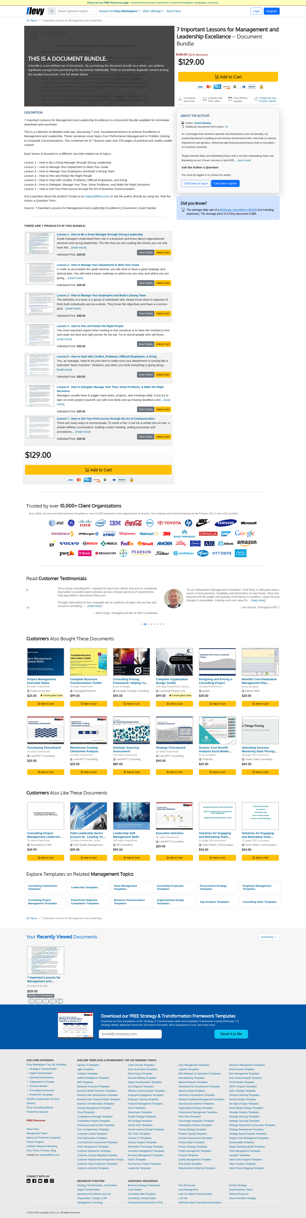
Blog (53, 1150)
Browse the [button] (119, 11)
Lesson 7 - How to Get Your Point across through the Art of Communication (106, 418)
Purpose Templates (189, 1155)
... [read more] (243, 160)
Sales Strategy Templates (242, 1090)
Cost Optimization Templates (92, 1138)
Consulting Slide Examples (142, 1194)
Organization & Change (40, 1081)
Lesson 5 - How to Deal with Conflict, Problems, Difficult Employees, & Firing (107, 356)
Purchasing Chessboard (44, 747)
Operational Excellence (40, 1077)
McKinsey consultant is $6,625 (238, 209)
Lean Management (188, 1189)
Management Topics (37, 1133)
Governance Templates (140, 1112)
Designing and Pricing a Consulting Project (215, 681)
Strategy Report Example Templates (248, 1133)
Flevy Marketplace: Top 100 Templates (46, 1064)
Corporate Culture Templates (92, 1133)
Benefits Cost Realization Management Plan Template (259, 682)
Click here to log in (196, 183)
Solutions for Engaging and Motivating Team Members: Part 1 (258, 836)
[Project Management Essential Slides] (45, 662)
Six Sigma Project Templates (244, 1103)
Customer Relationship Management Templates (101, 1159)
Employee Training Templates (143, 1099)
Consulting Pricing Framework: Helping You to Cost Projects (130, 682)
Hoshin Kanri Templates (140, 1125)
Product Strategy (237, 1185)
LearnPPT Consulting (42, 755)
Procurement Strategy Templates (213, 887)
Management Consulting (90, 1202)
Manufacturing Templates (192, 1078)
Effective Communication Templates (146, 1090)
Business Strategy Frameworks (144, 1185)
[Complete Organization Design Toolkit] (174, 662)
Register (271, 11)
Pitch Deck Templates (190, 1116)
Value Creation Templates (242, 1164)
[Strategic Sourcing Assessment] (131, 730)
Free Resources (187, 1185)
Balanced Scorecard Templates (93, 1086)
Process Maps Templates (192, 1142)
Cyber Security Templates (141, 1065)
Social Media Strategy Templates (246, 1108)
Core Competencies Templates (93, 1129)
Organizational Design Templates (170, 902)
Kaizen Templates (137, 1159)
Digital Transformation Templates (145, 1082)
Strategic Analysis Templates (244, 1112)
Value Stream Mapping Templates (246, 1168)
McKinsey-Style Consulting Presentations (200, 1202)
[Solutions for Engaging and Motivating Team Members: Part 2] (217, 816)
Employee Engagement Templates (146, 1095)
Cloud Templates (86, 1112)
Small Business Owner (241, 1189)
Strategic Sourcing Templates (244, 1121)
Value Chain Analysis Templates (245, 1159)
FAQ (29, 1150)
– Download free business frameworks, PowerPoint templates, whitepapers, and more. (153, 2)
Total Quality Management (88, 844)
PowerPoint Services (37, 1112)
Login (256, 11)
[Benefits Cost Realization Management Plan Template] (260, 662)
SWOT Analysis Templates (243, 1086)
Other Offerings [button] (152, 11)
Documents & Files (41, 844)
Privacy (45, 1150)
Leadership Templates (84, 887)
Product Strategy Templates (193, 1146)
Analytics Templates (87, 1073)
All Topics (31, 20)
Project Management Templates (195, 1151)
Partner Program (35, 1142)
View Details (146, 252)
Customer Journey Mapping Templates (97, 1155)
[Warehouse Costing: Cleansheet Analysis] (88, 730)
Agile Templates (85, 1069)
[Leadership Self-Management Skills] (131, 816)
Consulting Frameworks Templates (42, 887)
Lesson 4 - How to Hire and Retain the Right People (90, 326)
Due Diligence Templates (141, 1086)
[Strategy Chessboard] (174, 730)
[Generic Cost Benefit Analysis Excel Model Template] (217, 730)
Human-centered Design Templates (146, 1129)
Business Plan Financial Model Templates (98, 1099)
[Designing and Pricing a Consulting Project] (217, 662)
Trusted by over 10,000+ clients (267, 100)
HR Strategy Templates (140, 1121)
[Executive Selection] (174, 816)
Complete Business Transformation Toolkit (85, 681)
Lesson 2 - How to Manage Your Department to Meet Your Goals (98, 264)
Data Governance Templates (142, 1069)
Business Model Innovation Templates (97, 1090)
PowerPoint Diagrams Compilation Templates (85, 902)
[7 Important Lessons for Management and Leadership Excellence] (45, 960)
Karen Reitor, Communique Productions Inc (226, 844)
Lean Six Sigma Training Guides (195, 1194)
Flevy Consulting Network (40, 1107)
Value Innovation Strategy (242, 1198)
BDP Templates (85, 1082)
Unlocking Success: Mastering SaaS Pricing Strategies (258, 751)
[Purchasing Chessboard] (45, 730)
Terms (36, 1150)
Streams (31, 1103)
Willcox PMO (252, 690)
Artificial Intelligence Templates (93, 1078)
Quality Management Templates (195, 1159)
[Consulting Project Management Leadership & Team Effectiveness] (45, 816)
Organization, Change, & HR (92, 1198)
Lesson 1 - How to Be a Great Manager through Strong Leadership (100, 234)
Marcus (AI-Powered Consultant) (43, 1137)
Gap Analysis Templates (214, 901)
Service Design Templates (242, 1099)
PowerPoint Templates (40, 1094)
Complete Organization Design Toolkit (172, 681)
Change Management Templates (94, 1108)
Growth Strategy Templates (142, 1116)
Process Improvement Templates (196, 1138)
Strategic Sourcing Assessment (126, 749)
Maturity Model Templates (192, 1090)
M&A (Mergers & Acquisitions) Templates (200, 1073)
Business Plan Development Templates (97, 1095)
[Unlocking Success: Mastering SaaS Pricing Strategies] (260, 730)
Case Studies (135, 1189)
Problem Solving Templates (193, 1133)
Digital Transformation (39, 1073)
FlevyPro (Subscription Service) (43, 1099)
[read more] (78, 247)
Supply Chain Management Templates (249, 1138)
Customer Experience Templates (94, 1151)
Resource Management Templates (247, 1065)
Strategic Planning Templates (244, 1116)
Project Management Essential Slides (41, 681)
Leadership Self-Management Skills (126, 834)
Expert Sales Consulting (258, 759)
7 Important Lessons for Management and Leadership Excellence (43, 981)
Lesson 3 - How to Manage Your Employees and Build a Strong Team (101, 295)
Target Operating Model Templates (247, 1146)
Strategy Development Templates (246, 1129)
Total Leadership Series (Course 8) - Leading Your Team (88, 836)
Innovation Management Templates (146, 1151)
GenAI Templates (137, 1108)
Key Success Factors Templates (144, 1164)
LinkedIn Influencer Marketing (42, 1146)
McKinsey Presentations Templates (197, 1095)
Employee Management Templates (257, 887)
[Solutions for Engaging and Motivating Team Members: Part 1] (260, 816)
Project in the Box (40, 690)
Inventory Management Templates (145, 1155)
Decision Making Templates (142, 1078)
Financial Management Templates (145, 1103)
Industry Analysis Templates (142, 1142)
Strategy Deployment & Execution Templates (252, 1125)
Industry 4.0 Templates (139, 1138)
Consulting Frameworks (40, 1090)
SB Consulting (124, 844)
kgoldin (206, 690)
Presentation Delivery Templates (195, 1125)
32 (226, 126)
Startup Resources (238, 1194)
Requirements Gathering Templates (197, 1168)
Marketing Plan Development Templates (199, 1086)
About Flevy (173, 11)
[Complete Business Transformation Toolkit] (88, 662)
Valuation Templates (239, 1155)
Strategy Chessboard (170, 747)
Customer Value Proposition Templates (97, 1164)
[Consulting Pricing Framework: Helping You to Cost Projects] (131, 662)
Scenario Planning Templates (244, 1095)
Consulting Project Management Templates (42, 902)
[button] (142, 624)
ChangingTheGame (84, 690)
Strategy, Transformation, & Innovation (97, 1185)
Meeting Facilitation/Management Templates (201, 1099)
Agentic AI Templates (88, 1065)
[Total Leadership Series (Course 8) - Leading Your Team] (88, 816)
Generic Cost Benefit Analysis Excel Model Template (214, 751)
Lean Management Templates (194, 1065)
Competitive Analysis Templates (93, 1121)
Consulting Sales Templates (260, 901)
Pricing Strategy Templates (192, 1129)
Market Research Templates (193, 1082)
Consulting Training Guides (142, 1198)
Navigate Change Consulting (132, 690)
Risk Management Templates (244, 1073)
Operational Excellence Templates (196, 1103)
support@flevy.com (97, 196)
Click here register (225, 183)
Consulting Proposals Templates (170, 887)
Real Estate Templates (190, 1164)
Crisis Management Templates (93, 1146)
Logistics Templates (189, 1069)
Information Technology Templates (145, 1146)
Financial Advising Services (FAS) (145, 1202)
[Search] (76, 11)
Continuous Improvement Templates (96, 1125)
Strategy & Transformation (42, 1069)
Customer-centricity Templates (93, 1168)
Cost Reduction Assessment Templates (97, 1142)
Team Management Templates (125, 887)
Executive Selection (169, 833)
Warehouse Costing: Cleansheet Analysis (84, 749)
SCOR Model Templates (241, 1082)
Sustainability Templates (241, 1142)
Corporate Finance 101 (172, 690)
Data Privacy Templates (140, 1073)
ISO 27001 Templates (139, 1133)
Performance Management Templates (198, 1112)
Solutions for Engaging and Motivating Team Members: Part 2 (215, 836)
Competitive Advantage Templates (95, 1116)
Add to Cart (228, 76)
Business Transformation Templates (129, 902)
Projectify (207, 759)
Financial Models (37, 1086)
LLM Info (183, 1198)
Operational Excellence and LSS (94, 1194)
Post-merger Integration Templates (196, 1121)
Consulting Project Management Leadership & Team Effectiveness (44, 836)
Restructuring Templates (241, 1069)
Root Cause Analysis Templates (245, 1078)
